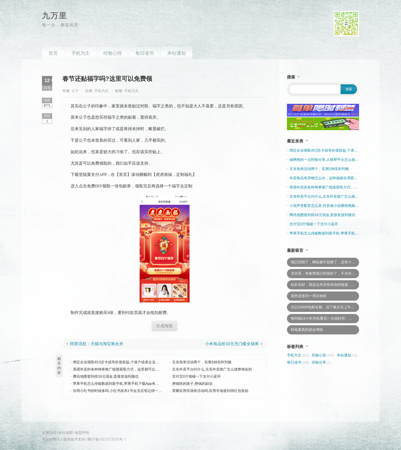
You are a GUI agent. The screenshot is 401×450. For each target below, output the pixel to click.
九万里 (54, 16)
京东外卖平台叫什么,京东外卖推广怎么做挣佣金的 (212, 369)
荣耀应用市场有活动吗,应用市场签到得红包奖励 (210, 391)
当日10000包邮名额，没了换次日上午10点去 (325, 307)
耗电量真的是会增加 (307, 330)
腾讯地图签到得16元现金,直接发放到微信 (106, 376)
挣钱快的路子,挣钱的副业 (192, 383)
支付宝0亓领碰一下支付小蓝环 (196, 376)
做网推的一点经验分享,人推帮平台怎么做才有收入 (329, 160)
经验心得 (112, 53)
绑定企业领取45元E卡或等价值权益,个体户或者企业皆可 (118, 362)
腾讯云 (58, 439)
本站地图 (65, 432)
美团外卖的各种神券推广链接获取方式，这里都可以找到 (117, 369)
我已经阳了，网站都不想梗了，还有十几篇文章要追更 (325, 262)
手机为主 (80, 53)
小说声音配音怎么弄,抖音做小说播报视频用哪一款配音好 (334, 206)
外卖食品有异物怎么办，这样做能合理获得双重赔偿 (330, 178)
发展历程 (49, 432)
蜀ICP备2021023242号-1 (107, 439)
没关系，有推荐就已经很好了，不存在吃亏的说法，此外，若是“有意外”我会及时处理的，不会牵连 (325, 273)
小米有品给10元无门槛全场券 (232, 344)
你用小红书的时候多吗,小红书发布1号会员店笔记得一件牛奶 (121, 391)
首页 (53, 53)
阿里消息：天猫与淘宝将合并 (96, 344)
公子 (75, 91)
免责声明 (82, 432)
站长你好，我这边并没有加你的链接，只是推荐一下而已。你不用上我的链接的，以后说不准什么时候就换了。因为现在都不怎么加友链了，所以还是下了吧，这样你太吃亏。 (325, 285)
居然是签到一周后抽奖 (309, 296)
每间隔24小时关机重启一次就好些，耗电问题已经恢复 (325, 318)
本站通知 (176, 53)
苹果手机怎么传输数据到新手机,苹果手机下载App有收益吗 (119, 383)
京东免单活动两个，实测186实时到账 (202, 362)
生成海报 (164, 325)
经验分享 (321, 362)
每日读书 (144, 53)
